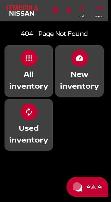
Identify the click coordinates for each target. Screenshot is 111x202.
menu (99, 16)
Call (82, 16)
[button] (55, 10)
